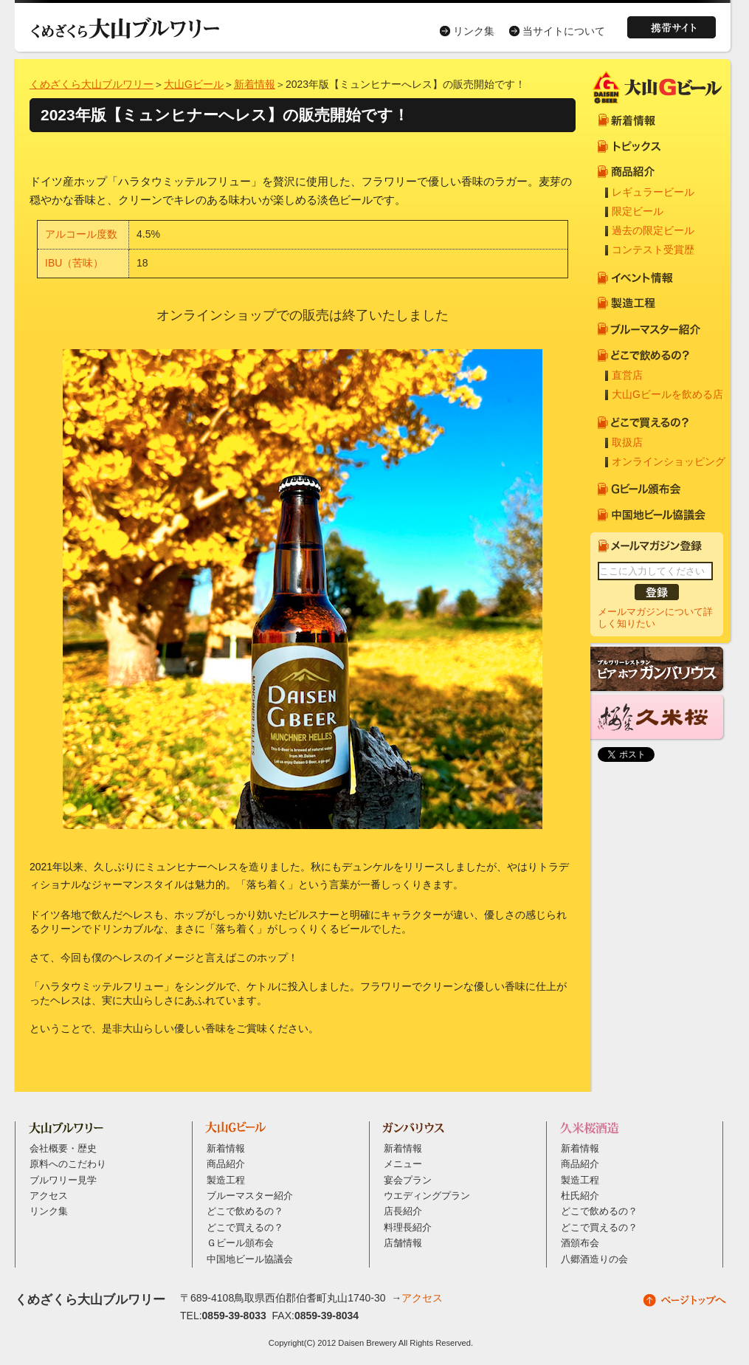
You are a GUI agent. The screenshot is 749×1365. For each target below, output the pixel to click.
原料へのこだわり (68, 1164)
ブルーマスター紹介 (250, 1196)
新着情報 (254, 84)
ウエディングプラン (427, 1196)
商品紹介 (226, 1164)
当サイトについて (563, 31)
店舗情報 (403, 1243)
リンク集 (473, 31)
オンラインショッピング (668, 461)
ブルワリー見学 (63, 1180)
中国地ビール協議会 (250, 1259)
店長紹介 (403, 1211)
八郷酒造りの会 (594, 1259)
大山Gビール (194, 84)
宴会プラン (408, 1180)
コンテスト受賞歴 (653, 249)
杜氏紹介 (580, 1196)
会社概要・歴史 (63, 1149)
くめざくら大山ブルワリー (91, 84)
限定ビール (637, 211)
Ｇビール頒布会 (240, 1243)
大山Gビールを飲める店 (667, 394)
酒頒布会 (580, 1243)
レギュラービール (653, 192)
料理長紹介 (408, 1228)
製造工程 (226, 1180)
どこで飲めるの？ (245, 1211)
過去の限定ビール (653, 230)
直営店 (627, 375)
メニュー (403, 1164)
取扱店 (627, 442)
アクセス (49, 1196)
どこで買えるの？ (245, 1228)
